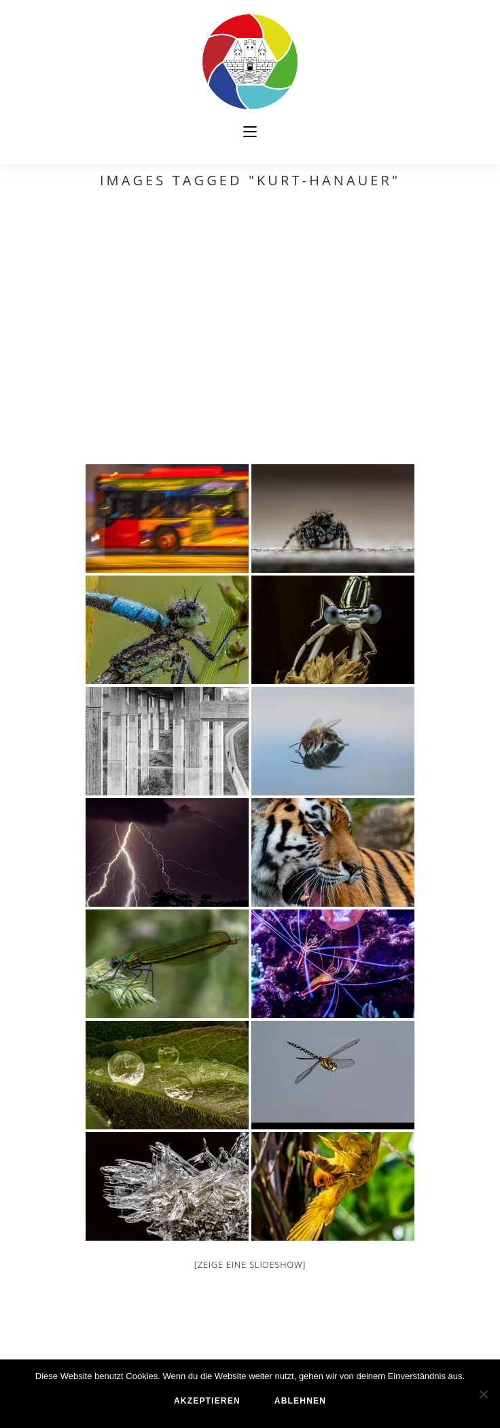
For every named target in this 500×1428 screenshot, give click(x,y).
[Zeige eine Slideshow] (250, 1264)
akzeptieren (207, 1401)
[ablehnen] (483, 1394)
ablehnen (300, 1401)
